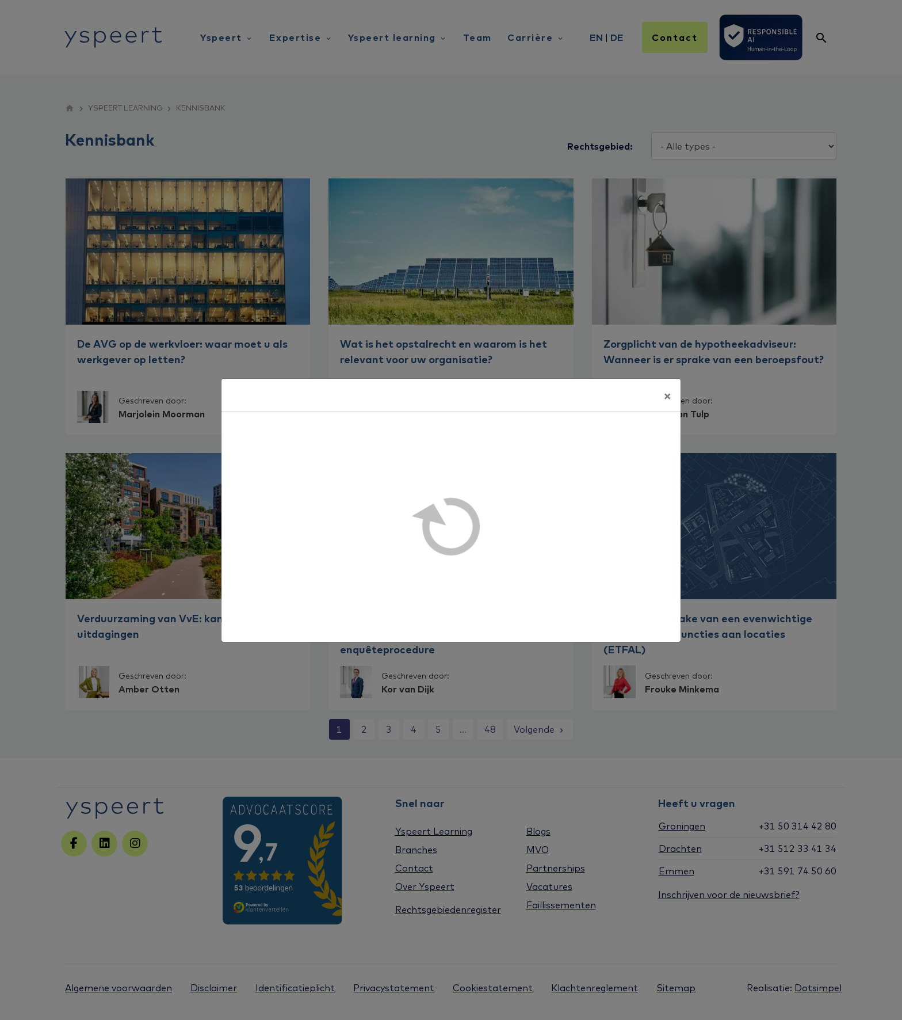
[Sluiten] (667, 395)
